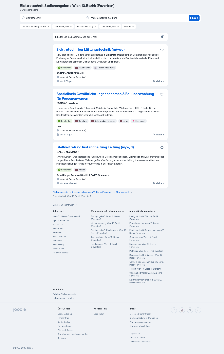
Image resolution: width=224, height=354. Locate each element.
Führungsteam (64, 326)
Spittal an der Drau (61, 220)
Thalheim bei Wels (61, 252)
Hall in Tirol (58, 224)
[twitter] (190, 310)
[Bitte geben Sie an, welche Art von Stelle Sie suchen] (51, 18)
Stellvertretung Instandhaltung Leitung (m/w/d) (95, 147)
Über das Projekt (65, 314)
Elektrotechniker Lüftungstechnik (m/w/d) (90, 49)
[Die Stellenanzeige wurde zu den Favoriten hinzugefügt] (162, 50)
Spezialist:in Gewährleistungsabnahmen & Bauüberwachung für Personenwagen (105, 96)
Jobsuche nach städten (64, 298)
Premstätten (58, 248)
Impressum (135, 333)
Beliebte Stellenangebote (64, 294)
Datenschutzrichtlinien (140, 326)
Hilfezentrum (63, 318)
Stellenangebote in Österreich (144, 318)
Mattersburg (58, 244)
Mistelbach (58, 232)
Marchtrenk (58, 228)
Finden (194, 17)
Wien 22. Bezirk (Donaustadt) (66, 216)
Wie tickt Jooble (65, 330)
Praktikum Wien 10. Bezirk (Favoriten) (146, 251)
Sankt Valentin (60, 236)
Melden (158, 81)
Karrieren (62, 338)
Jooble (30, 348)
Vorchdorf (57, 240)
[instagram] (182, 310)
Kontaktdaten (64, 322)
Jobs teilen (99, 314)
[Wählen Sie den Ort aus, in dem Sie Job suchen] (116, 18)
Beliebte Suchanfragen (140, 314)
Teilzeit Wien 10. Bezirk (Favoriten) (145, 269)
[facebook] (174, 310)
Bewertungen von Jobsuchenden (73, 334)
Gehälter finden (137, 337)
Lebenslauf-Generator (140, 341)
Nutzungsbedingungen (140, 322)
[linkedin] (198, 310)
